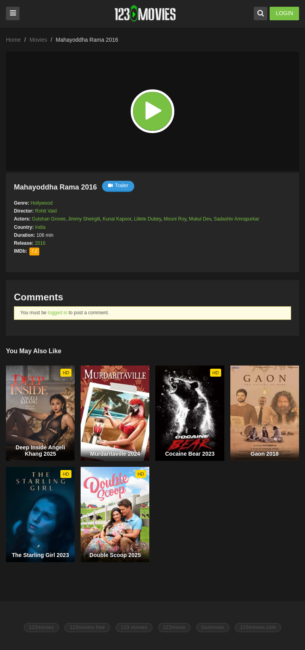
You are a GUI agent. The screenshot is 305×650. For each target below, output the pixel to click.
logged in (58, 312)
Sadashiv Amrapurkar (236, 219)
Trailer (118, 185)
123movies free (87, 627)
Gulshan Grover (48, 219)
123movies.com (258, 627)
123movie (174, 627)
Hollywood (41, 203)
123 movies (134, 627)
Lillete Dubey (147, 219)
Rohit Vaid (45, 211)
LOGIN (284, 13)
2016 (40, 243)
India (40, 227)
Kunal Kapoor (116, 219)
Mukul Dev (200, 219)
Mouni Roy (175, 219)
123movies (41, 627)
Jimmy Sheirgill (84, 219)
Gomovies (212, 627)
